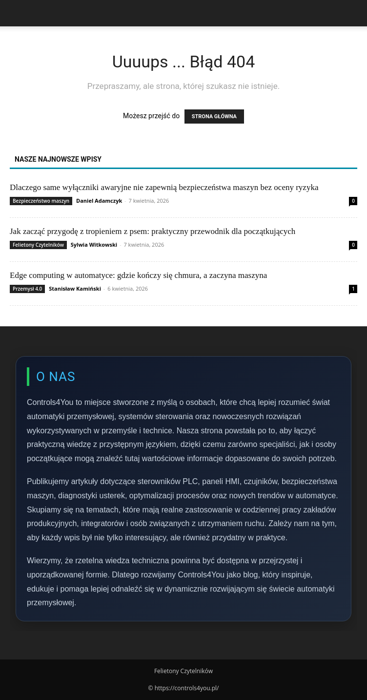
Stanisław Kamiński (75, 288)
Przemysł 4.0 (27, 288)
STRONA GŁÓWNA (214, 116)
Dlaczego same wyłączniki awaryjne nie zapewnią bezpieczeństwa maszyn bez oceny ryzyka (164, 187)
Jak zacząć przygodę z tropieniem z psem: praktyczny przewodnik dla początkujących (152, 231)
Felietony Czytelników (38, 244)
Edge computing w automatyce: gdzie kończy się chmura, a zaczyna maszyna (138, 275)
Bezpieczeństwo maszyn (41, 200)
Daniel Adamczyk (99, 200)
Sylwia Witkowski (94, 244)
